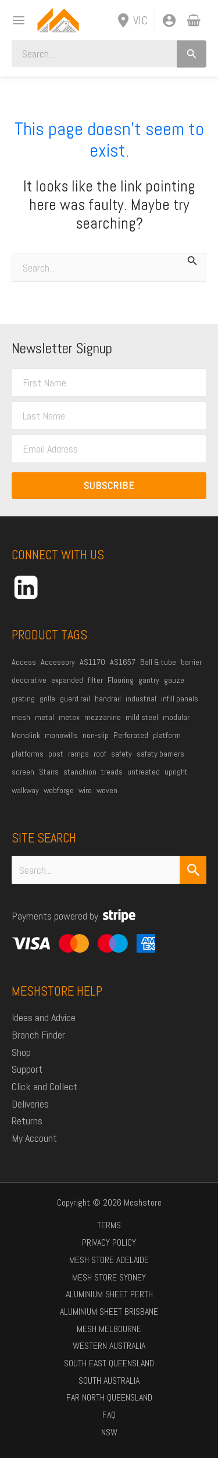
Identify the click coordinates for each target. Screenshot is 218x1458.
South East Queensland (109, 1363)
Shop (21, 1052)
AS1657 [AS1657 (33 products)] (122, 662)
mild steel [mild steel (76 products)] (142, 717)
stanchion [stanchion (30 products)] (80, 771)
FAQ (109, 1415)
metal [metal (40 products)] (44, 717)
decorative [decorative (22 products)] (29, 680)
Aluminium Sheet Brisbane (109, 1311)
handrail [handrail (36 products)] (108, 698)
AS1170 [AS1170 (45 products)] (92, 662)
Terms (109, 1225)
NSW (109, 1432)
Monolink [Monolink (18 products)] (26, 735)
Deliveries (30, 1103)
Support (27, 1069)
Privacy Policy (109, 1242)
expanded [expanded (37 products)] (67, 680)
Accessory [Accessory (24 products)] (58, 662)
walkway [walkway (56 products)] (25, 790)
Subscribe (109, 485)
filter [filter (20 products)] (95, 680)
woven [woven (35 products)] (107, 790)
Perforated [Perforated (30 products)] (130, 735)
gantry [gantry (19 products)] (148, 680)
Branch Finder (38, 1034)
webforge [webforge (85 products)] (59, 790)
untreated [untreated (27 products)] (143, 771)
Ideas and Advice (44, 1017)
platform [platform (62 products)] (167, 735)
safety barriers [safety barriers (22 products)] (160, 753)
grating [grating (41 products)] (23, 698)
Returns (27, 1120)
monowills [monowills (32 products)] (61, 735)
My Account (34, 1138)
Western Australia (109, 1346)
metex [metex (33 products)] (69, 717)
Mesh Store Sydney (109, 1277)
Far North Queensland (109, 1397)
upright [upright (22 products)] (176, 771)
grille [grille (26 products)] (47, 698)
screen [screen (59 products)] (23, 771)
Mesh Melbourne (109, 1329)
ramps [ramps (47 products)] (78, 753)
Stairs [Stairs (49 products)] (49, 771)
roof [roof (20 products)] (100, 753)
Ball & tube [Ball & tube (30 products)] (158, 662)
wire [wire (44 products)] (85, 790)
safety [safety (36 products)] (121, 753)
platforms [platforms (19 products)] (28, 753)
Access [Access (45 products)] (24, 662)
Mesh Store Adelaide (109, 1260)
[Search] (191, 53)
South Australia (109, 1380)
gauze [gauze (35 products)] (174, 680)
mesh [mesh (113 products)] (21, 717)
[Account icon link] (169, 20)
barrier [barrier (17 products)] (191, 662)
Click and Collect (44, 1086)
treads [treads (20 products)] (112, 771)
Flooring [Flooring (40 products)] (121, 680)
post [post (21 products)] (55, 753)
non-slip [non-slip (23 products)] (96, 735)
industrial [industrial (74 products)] (141, 698)
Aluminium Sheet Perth (109, 1294)
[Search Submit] (193, 870)
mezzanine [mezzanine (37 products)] (102, 717)
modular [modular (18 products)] (176, 717)
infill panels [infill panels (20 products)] (179, 698)
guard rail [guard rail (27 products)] (75, 698)
